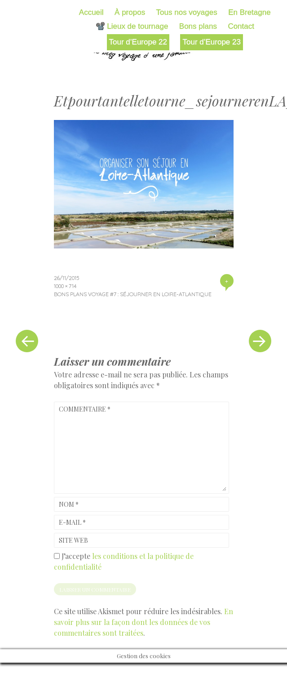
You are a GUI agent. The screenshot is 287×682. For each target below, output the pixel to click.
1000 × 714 (65, 286)
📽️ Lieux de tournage (132, 26)
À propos (130, 12)
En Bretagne (249, 12)
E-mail (72, 522)
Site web (73, 540)
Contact (241, 26)
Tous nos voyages (186, 12)
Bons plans (198, 26)
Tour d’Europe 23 (211, 42)
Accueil (91, 12)
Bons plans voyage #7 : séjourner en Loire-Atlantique (133, 294)
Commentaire (84, 409)
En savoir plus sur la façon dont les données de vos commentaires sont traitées (143, 622)
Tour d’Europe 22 (138, 42)
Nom (69, 504)
